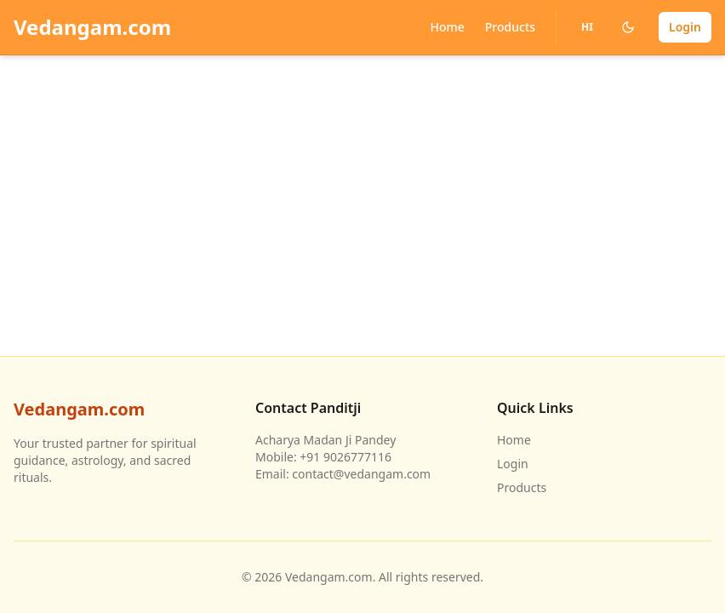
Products (510, 27)
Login (685, 27)
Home (447, 27)
